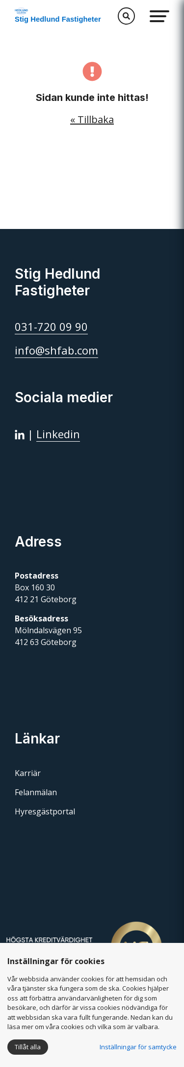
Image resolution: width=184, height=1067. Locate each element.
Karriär (28, 773)
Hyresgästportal (45, 811)
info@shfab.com (56, 350)
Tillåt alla (28, 1046)
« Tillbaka (92, 119)
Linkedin (58, 433)
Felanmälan (36, 792)
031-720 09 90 (51, 326)
